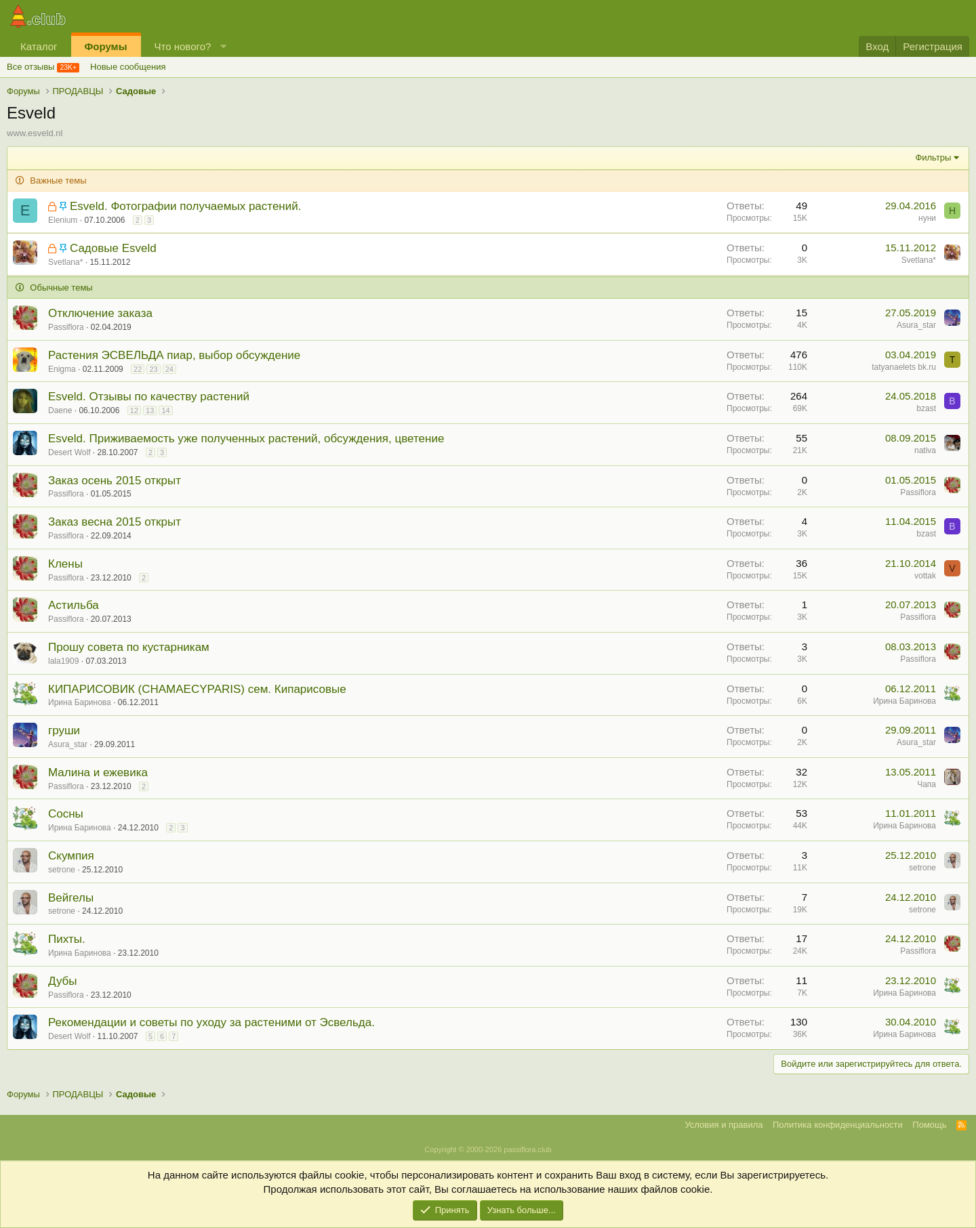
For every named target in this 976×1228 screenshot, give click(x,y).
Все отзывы (30, 67)
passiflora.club (527, 1149)
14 (165, 410)
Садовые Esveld (113, 248)
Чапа (926, 784)
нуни (927, 218)
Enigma (62, 369)
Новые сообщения (128, 67)
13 (150, 410)
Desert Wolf (69, 452)
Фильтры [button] (933, 157)
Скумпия (71, 855)
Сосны (65, 813)
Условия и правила (723, 1125)
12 (134, 410)
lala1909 (63, 661)
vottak (925, 575)
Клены (65, 563)
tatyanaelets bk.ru (904, 367)
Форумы (106, 46)
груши (64, 730)
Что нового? (183, 46)
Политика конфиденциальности (838, 1125)
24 (169, 369)
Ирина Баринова (79, 702)
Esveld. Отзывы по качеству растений (148, 396)
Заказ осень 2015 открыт (114, 480)
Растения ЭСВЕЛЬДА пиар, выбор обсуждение (174, 355)
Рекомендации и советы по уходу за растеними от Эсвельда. (211, 1022)
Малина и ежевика (98, 772)
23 (153, 369)
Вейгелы (71, 897)
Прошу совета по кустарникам (128, 647)
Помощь (929, 1125)
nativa (925, 450)
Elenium (62, 220)
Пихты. (66, 939)
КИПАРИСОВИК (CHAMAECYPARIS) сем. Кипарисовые (197, 689)
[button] (223, 46)
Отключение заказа (100, 313)
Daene (60, 410)
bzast (926, 408)
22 (138, 369)
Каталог (39, 46)
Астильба (73, 605)
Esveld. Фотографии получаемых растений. (186, 206)
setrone (61, 869)
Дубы (62, 981)
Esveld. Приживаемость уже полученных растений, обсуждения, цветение (246, 438)
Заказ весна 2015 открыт (114, 521)
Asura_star (916, 325)
